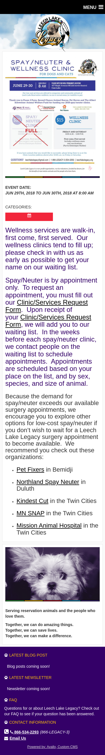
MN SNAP (31, 513)
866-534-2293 (24, 732)
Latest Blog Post (28, 655)
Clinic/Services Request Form (46, 305)
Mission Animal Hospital (49, 525)
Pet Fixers (30, 469)
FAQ (13, 700)
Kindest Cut (32, 500)
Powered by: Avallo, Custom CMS (52, 747)
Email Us (18, 738)
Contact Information (32, 722)
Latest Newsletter (30, 677)
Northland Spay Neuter (48, 481)
